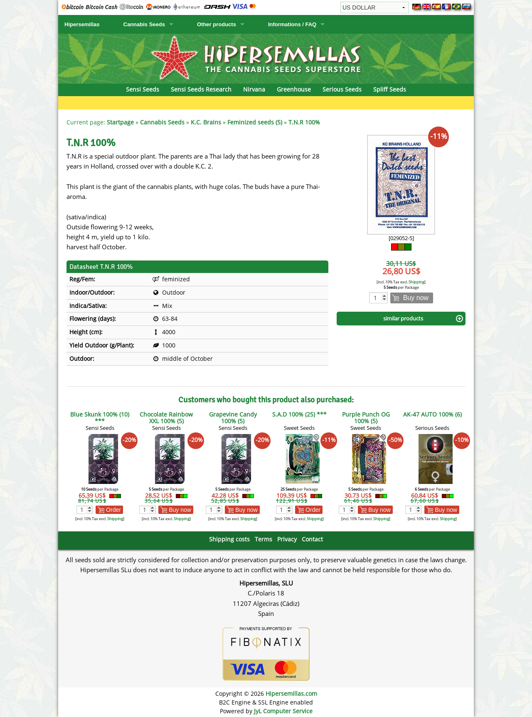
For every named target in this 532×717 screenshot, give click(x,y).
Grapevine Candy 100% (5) (233, 417)
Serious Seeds (342, 89)
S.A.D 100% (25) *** (299, 414)
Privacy (287, 539)
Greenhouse (294, 89)
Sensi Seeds (142, 89)
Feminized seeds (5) (254, 122)
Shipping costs (229, 539)
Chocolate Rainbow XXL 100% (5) (166, 417)
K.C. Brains (206, 122)
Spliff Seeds (389, 89)
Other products (216, 24)
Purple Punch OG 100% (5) (366, 417)
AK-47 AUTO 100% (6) (432, 414)
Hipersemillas (82, 24)
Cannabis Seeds (144, 24)
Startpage (120, 122)
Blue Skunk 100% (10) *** (99, 417)
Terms (263, 539)
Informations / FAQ (292, 24)
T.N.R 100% (304, 122)
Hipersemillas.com (291, 693)
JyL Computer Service (283, 711)
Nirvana (254, 89)
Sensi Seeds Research (201, 89)
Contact (312, 539)
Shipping (416, 282)
